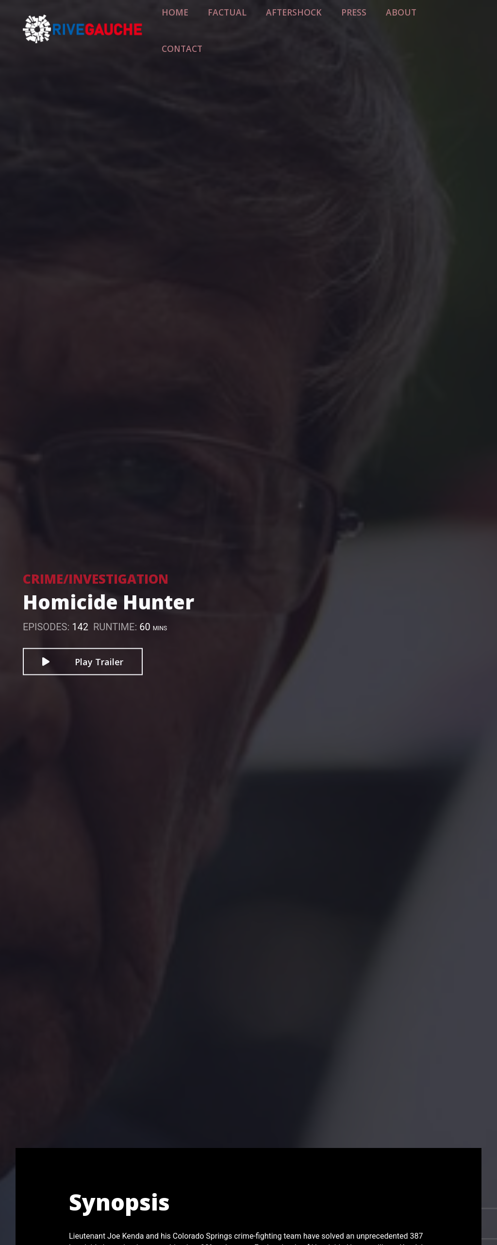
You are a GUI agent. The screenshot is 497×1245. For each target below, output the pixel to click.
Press (358, 22)
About (400, 22)
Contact (447, 22)
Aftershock (307, 22)
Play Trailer (82, 662)
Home (207, 22)
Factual (251, 22)
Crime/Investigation (95, 579)
